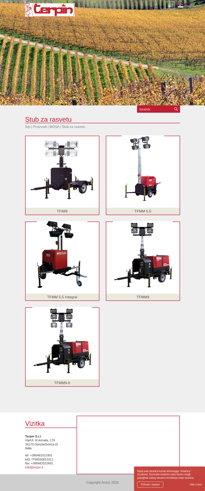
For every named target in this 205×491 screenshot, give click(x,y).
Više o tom (196, 484)
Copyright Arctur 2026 (102, 482)
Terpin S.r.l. (57, 12)
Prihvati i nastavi (150, 484)
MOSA (54, 127)
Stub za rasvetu (73, 127)
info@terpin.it (34, 467)
